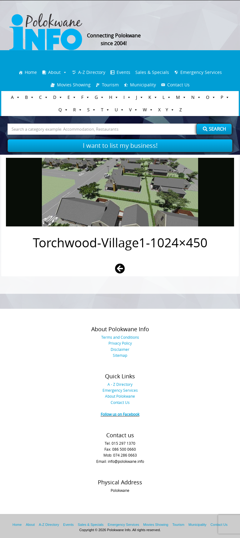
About (54, 72)
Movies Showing (74, 85)
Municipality (143, 85)
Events (123, 72)
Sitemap (120, 355)
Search (214, 129)
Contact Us (178, 85)
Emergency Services (201, 72)
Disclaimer (120, 349)
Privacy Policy (120, 343)
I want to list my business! (120, 145)
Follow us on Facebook (120, 414)
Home (31, 72)
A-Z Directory (91, 72)
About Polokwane (120, 396)
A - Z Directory (120, 384)
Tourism (110, 85)
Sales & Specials (152, 72)
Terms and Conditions (120, 337)
